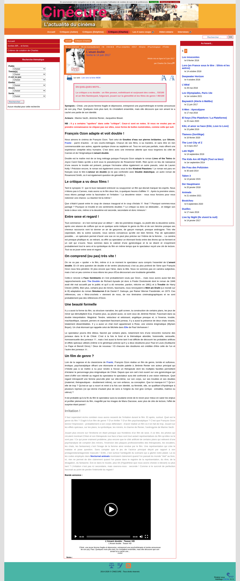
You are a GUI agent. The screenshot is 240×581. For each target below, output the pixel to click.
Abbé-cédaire (166, 32)
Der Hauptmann (191, 184)
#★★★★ (110, 47)
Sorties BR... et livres (18, 46)
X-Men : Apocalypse (193, 109)
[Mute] (141, 536)
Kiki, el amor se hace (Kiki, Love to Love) (205, 126)
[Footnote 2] (82, 188)
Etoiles (11, 82)
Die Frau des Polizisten (195, 167)
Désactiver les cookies (170, 2)
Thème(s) (13, 71)
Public (11, 66)
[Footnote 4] (141, 203)
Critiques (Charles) (118, 32)
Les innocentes (191, 57)
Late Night (188, 151)
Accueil (51, 32)
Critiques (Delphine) (93, 32)
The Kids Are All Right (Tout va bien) (202, 159)
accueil (68, 41)
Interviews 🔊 (185, 32)
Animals (186, 192)
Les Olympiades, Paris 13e (197, 93)
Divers (11, 88)
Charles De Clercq (164, 63)
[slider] (108, 536)
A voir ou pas (14, 77)
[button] (111, 509)
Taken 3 (186, 175)
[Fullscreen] (146, 536)
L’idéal (185, 84)
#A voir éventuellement (90, 47)
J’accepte (154, 2)
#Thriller (165, 47)
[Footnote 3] (147, 191)
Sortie (11, 93)
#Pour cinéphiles (123, 47)
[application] (111, 509)
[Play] (75, 536)
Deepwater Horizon (193, 76)
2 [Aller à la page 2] (185, 51)
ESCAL (226, 579)
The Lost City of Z (192, 142)
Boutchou (187, 200)
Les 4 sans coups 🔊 (144, 32)
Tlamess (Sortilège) (193, 134)
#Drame (142, 47)
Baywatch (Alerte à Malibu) (197, 101)
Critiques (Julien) (69, 32)
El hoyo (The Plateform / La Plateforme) (204, 117)
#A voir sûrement (72, 47)
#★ (103, 47)
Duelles (186, 209)
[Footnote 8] (85, 350)
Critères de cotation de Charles (23, 50)
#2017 (134, 47)
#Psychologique (153, 47)
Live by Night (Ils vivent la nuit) (199, 217)
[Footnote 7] (95, 339)
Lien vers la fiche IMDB (90, 78)
